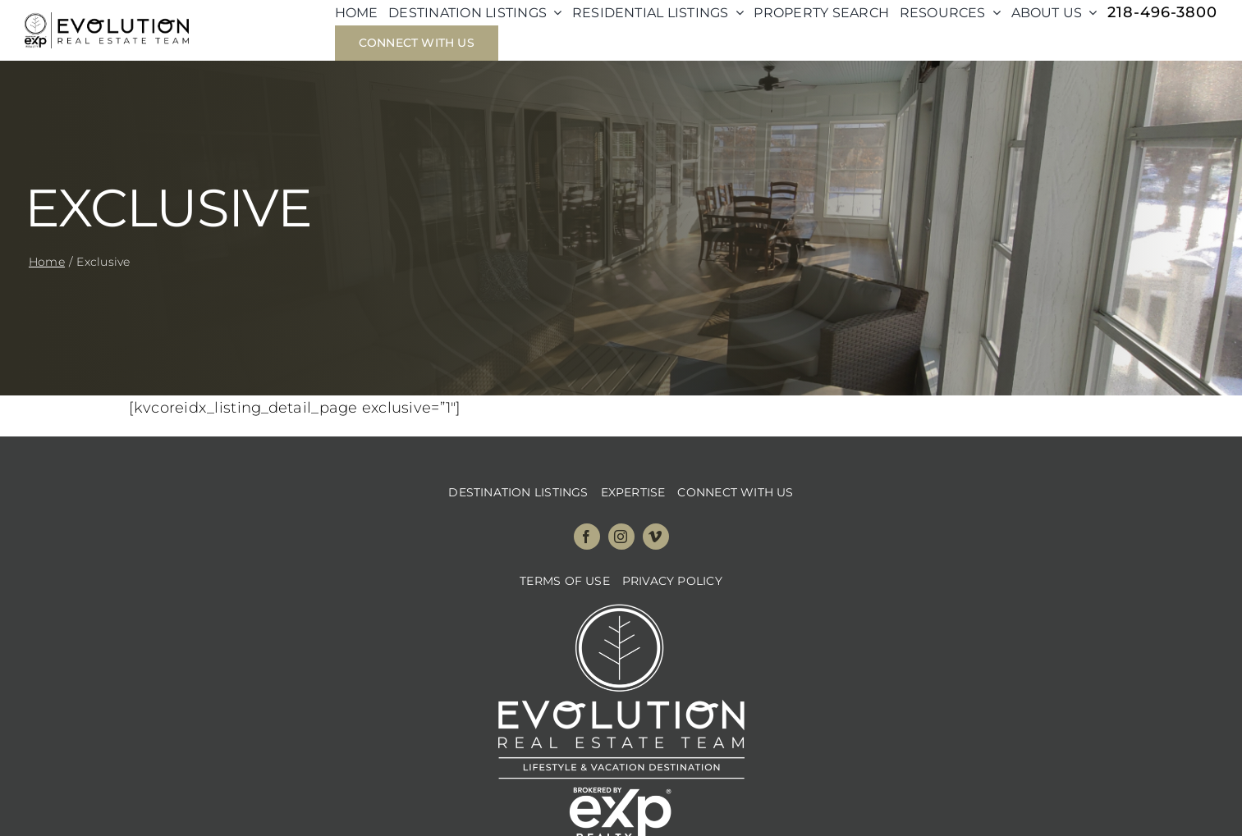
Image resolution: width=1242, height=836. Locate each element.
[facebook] (587, 536)
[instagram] (621, 536)
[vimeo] (656, 536)
